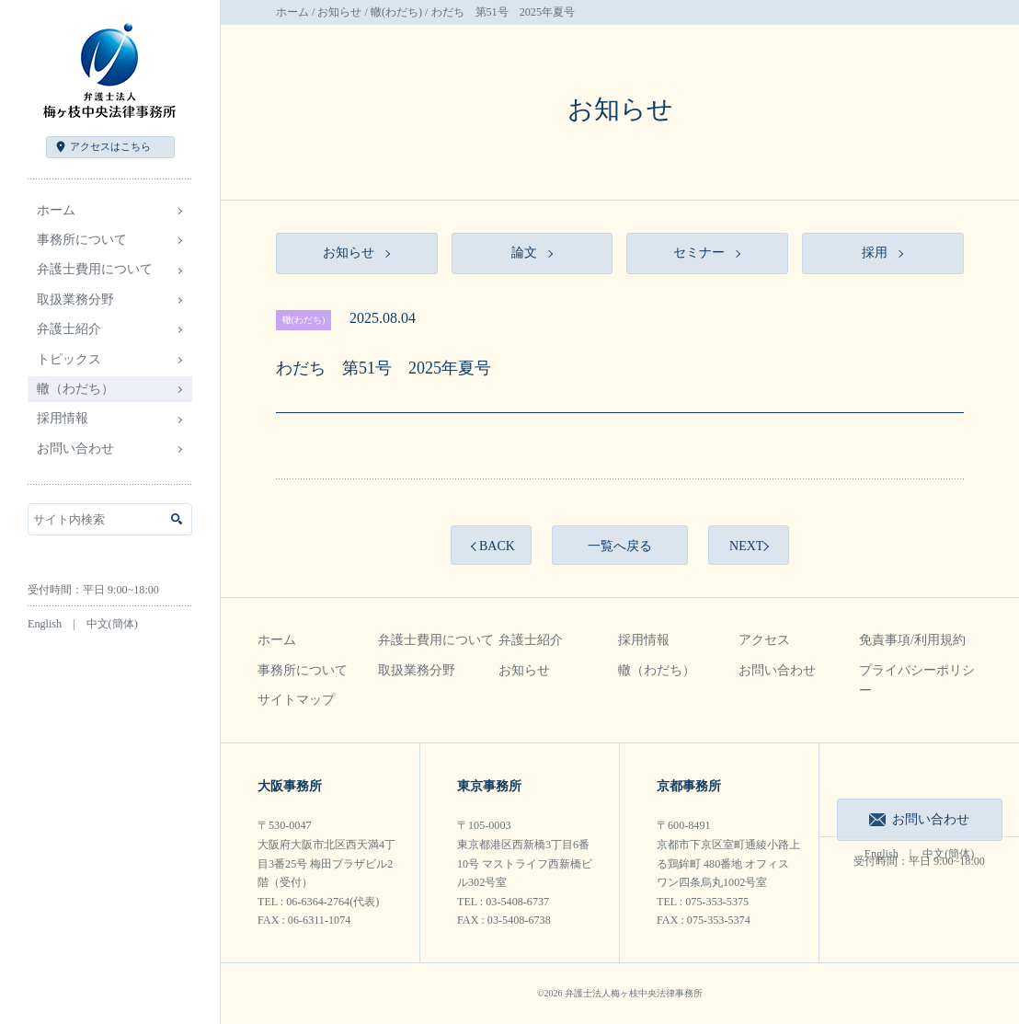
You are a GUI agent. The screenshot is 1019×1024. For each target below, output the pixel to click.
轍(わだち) (396, 12)
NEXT (746, 546)
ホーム (56, 210)
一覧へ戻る (620, 546)
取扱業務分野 (416, 670)
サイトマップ (296, 700)
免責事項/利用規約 (912, 640)
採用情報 (644, 640)
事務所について (303, 670)
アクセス (110, 146)
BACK (497, 546)
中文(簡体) (112, 623)
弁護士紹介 (530, 640)
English (45, 623)
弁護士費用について (436, 640)
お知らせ (339, 12)
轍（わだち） (75, 389)
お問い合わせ (75, 448)
